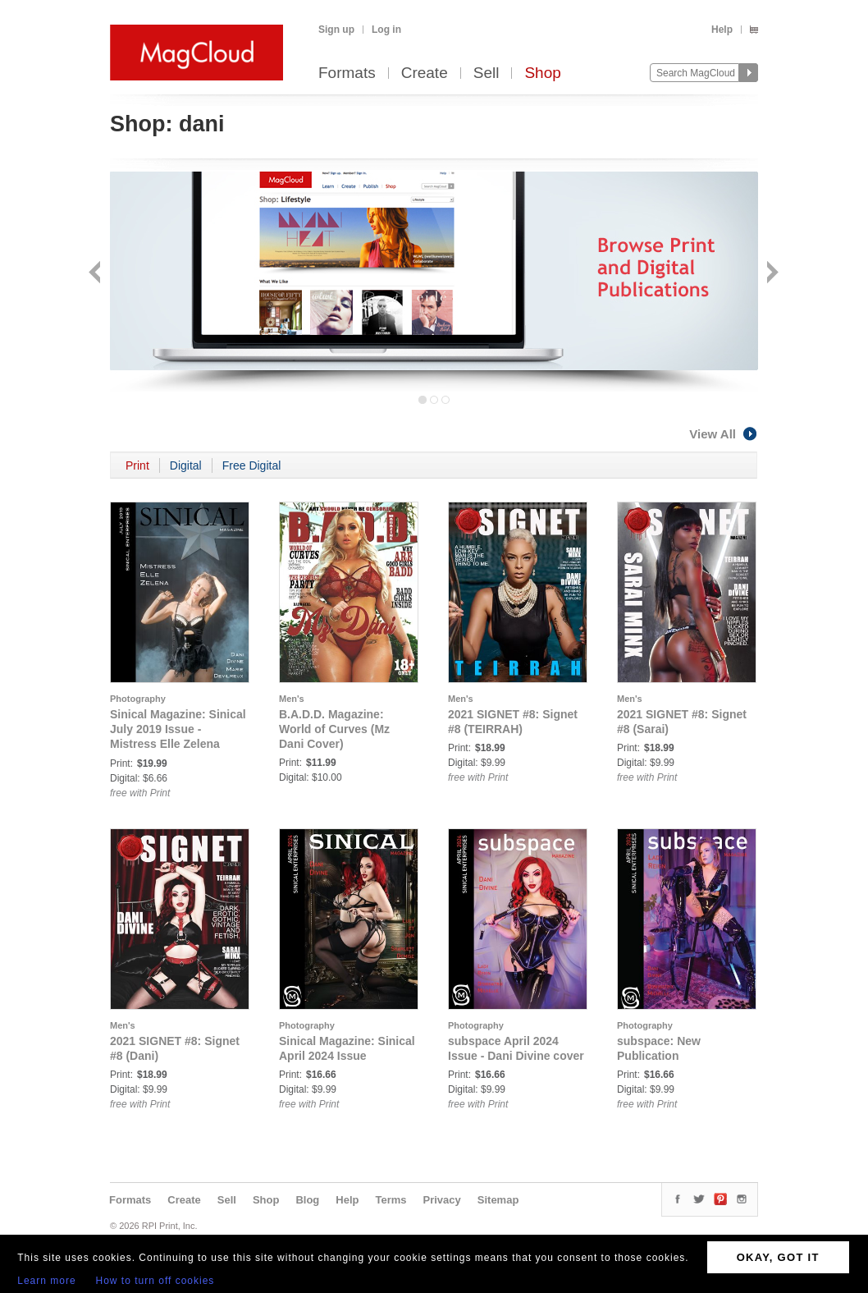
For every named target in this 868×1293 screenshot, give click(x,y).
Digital (186, 465)
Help (722, 29)
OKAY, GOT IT (778, 1257)
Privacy (442, 1200)
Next (771, 273)
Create (424, 73)
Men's (291, 699)
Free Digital (251, 465)
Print (137, 465)
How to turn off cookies (155, 1280)
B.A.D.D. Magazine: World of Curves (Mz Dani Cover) (334, 729)
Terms (390, 1200)
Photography (138, 699)
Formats (347, 73)
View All (723, 434)
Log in (386, 29)
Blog (307, 1200)
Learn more (46, 1280)
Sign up (336, 29)
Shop (542, 73)
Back (96, 273)
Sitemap (498, 1200)
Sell (486, 73)
